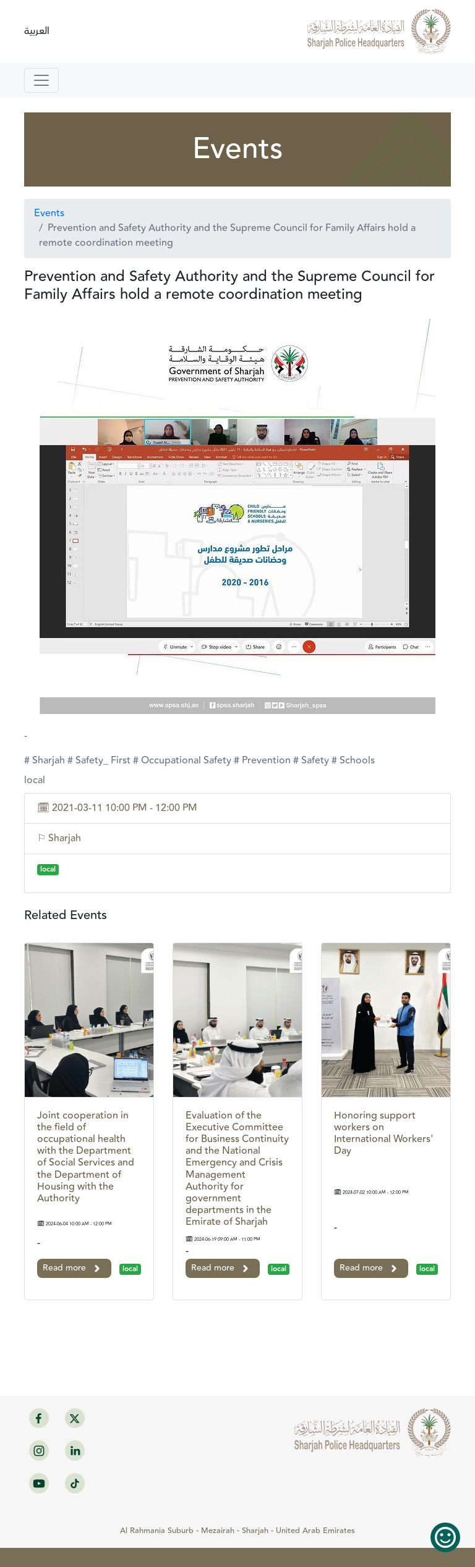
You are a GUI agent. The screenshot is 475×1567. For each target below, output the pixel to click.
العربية (36, 31)
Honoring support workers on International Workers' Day (383, 1133)
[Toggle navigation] (41, 80)
